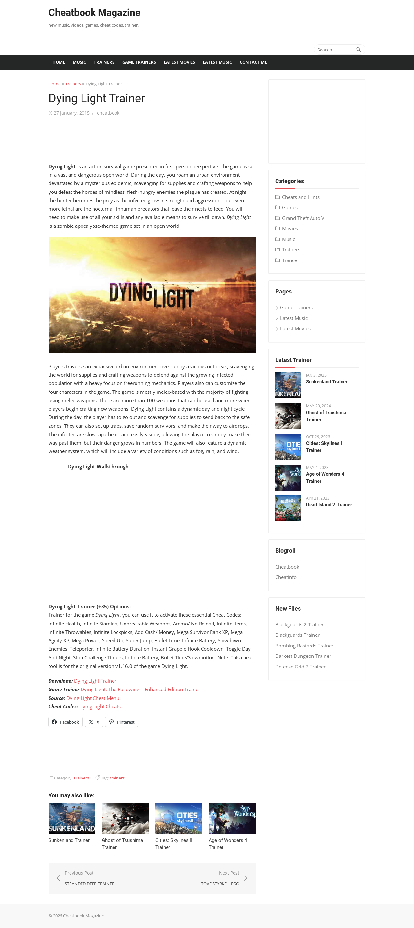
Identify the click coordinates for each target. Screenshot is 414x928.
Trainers (104, 62)
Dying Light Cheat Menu (92, 698)
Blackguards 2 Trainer (299, 624)
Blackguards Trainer (297, 635)
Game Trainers (139, 62)
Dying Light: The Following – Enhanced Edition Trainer (140, 689)
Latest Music (217, 62)
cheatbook (108, 113)
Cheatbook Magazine (94, 12)
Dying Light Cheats (100, 706)
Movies (290, 228)
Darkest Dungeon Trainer (303, 656)
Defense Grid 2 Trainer (300, 666)
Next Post (220, 879)
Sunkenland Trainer (69, 840)
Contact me (253, 62)
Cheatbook (287, 566)
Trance (289, 260)
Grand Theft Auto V (303, 218)
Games (290, 207)
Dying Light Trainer (95, 681)
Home (58, 62)
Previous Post (89, 879)
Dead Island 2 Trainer (329, 505)
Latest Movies (179, 62)
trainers (117, 778)
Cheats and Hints (301, 197)
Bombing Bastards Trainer (304, 645)
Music (79, 62)
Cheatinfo (286, 577)
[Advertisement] (274, 17)
